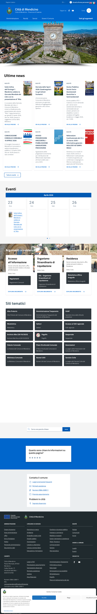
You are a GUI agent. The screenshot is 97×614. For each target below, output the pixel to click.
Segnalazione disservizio (34, 568)
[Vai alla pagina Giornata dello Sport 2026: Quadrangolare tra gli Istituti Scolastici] (42, 124)
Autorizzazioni (31, 541)
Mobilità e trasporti (55, 535)
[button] (2, 42)
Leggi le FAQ (31, 562)
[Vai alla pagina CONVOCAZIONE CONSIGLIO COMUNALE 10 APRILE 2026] (11, 166)
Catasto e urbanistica (33, 545)
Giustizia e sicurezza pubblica (59, 529)
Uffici (5, 535)
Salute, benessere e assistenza (59, 538)
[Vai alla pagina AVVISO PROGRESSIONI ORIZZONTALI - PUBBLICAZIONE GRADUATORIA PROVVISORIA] (42, 166)
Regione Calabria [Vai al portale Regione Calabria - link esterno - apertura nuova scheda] (10, 2)
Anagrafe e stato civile (34, 535)
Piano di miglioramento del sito (59, 580)
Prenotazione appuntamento (36, 565)
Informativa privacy (8, 611)
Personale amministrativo (12, 545)
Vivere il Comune (48, 18)
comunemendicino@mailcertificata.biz (16, 584)
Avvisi (74, 535)
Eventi (74, 551)
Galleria (29, 574)
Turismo (52, 548)
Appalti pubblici (31, 538)
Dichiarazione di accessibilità (58, 571)
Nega (68, 598)
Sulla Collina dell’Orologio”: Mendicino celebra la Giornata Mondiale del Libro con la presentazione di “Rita (18, 222)
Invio (66, 429)
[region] (48, 44)
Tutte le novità (12, 175)
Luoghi (74, 548)
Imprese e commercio (56, 532)
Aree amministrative (10, 532)
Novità (25, 18)
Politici (6, 541)
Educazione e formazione (35, 551)
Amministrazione (12, 18)
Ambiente (30, 532)
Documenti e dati (9, 548)
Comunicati (75, 532)
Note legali (53, 568)
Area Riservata (31, 577)
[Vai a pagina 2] (49, 238)
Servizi (34, 18)
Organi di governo (9, 529)
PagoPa (52, 577)
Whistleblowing (54, 574)
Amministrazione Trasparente (59, 562)
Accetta (44, 598)
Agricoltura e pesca (33, 529)
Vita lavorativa (54, 551)
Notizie (74, 529)
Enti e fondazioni (9, 538)
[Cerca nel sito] (89, 10)
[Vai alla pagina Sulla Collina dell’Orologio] (11, 124)
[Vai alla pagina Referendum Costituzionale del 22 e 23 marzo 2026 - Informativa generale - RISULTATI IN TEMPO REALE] (73, 166)
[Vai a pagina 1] (47, 238)
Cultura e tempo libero (34, 548)
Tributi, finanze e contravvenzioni (55, 543)
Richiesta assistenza (33, 571)
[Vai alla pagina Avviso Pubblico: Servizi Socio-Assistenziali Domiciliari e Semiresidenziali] (73, 124)
